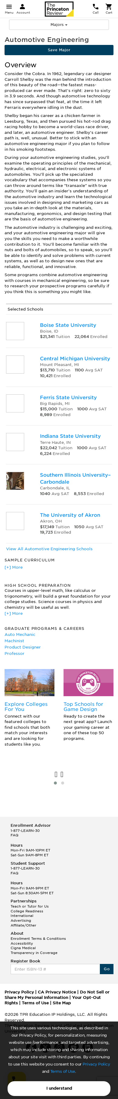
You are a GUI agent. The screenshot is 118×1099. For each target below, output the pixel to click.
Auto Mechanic (20, 634)
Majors (59, 24)
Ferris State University (68, 397)
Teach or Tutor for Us (30, 906)
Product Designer (23, 647)
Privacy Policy (96, 1064)
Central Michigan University (75, 359)
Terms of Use (62, 1071)
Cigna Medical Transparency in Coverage (34, 950)
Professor (15, 653)
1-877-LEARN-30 (25, 831)
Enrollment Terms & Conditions (38, 938)
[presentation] (56, 775)
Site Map (62, 1003)
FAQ (14, 835)
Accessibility (22, 943)
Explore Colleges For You (26, 706)
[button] (55, 783)
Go (107, 969)
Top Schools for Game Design (83, 706)
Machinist (14, 641)
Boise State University (68, 325)
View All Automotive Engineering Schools (49, 549)
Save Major (59, 50)
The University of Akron (70, 515)
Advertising (21, 920)
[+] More (14, 567)
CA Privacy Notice (57, 992)
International (22, 916)
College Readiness (27, 911)
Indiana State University (70, 436)
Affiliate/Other (23, 925)
